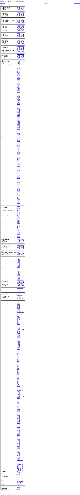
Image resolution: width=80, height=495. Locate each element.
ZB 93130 (18, 415)
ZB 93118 (18, 405)
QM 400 (18, 377)
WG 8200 (18, 395)
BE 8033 (18, 122)
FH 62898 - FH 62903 (20, 245)
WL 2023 (18, 487)
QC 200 (18, 358)
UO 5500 (18, 386)
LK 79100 (18, 328)
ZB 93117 (18, 404)
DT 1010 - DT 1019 (20, 314)
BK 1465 (18, 220)
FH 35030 (18, 279)
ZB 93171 (18, 435)
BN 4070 (18, 156)
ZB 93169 (18, 433)
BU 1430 (18, 195)
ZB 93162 (18, 427)
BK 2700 (18, 237)
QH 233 (18, 371)
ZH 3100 (18, 456)
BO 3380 (18, 176)
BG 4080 (18, 149)
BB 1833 (18, 90)
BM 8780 (18, 153)
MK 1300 (18, 343)
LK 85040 (18, 332)
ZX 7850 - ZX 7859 (20, 467)
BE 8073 (18, 124)
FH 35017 (18, 271)
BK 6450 (18, 213)
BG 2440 (18, 139)
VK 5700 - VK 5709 (20, 298)
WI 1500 (18, 297)
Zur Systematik (2, 3)
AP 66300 (18, 305)
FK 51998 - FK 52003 (20, 14)
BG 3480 (18, 143)
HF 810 (18, 323)
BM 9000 (18, 154)
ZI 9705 (18, 296)
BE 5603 (18, 108)
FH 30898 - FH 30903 (20, 253)
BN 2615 (18, 232)
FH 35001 (18, 259)
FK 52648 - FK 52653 (20, 25)
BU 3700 (18, 196)
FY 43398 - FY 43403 (20, 9)
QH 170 (18, 370)
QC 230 (18, 361)
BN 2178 (18, 225)
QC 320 (18, 364)
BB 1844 (18, 100)
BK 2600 (18, 236)
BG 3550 (18, 145)
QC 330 (18, 366)
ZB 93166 (18, 431)
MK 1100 (18, 342)
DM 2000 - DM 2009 (20, 312)
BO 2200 (18, 172)
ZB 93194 (18, 453)
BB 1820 (18, 222)
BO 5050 (18, 188)
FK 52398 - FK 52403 (20, 21)
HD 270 (18, 320)
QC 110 (18, 353)
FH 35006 (18, 264)
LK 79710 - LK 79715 (20, 329)
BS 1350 (18, 193)
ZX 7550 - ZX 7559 (20, 464)
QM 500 (18, 378)
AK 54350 (18, 69)
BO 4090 (18, 178)
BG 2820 (18, 142)
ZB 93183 (18, 445)
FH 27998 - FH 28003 (20, 58)
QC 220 (18, 360)
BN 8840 (18, 169)
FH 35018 (18, 272)
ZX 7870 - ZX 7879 (20, 469)
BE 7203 (18, 114)
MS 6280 (18, 479)
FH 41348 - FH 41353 (20, 284)
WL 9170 (18, 255)
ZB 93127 (18, 413)
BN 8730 (18, 168)
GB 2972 (18, 318)
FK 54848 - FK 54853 (20, 299)
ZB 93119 (18, 406)
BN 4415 (18, 157)
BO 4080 (18, 177)
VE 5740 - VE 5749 (20, 389)
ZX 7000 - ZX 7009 (20, 460)
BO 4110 (18, 68)
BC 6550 (18, 103)
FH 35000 (18, 258)
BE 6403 (18, 112)
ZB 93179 (18, 441)
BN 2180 (18, 226)
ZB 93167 (18, 432)
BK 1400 (18, 219)
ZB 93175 (18, 437)
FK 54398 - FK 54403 (20, 249)
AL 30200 (18, 221)
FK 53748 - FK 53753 (20, 47)
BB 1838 (18, 94)
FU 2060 (18, 317)
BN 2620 (18, 233)
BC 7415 (18, 211)
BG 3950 (18, 148)
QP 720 (18, 382)
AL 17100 (18, 303)
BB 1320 (18, 80)
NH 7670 (18, 50)
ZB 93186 (18, 447)
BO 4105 (18, 180)
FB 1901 (18, 315)
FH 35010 (18, 267)
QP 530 (18, 380)
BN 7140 (18, 162)
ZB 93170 (18, 434)
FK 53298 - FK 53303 (20, 37)
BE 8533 (18, 483)
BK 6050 (18, 152)
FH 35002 (18, 260)
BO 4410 (18, 183)
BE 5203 (18, 105)
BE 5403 (18, 106)
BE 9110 (18, 472)
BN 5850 (18, 160)
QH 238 (18, 372)
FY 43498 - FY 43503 (20, 8)
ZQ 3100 (18, 459)
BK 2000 (18, 212)
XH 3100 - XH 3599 (20, 481)
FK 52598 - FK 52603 (20, 23)
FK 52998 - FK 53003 (20, 30)
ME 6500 (18, 341)
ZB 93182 (18, 444)
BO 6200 (18, 191)
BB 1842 (18, 98)
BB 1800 (18, 86)
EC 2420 (18, 199)
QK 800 (18, 373)
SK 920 (18, 384)
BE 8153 (18, 127)
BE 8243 (18, 129)
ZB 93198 (18, 454)
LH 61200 (18, 327)
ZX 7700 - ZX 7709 (20, 466)
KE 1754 (18, 324)
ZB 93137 (18, 418)
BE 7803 (18, 120)
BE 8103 (18, 126)
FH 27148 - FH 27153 (20, 285)
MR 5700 (18, 344)
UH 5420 (18, 385)
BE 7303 (18, 116)
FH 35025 (18, 278)
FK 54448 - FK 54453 (20, 251)
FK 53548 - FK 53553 (20, 42)
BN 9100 (18, 170)
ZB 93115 (18, 402)
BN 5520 (18, 158)
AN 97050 (18, 72)
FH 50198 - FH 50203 (20, 239)
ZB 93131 (18, 416)
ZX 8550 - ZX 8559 (20, 470)
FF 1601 (18, 200)
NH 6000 (18, 474)
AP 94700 (18, 308)
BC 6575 (18, 104)
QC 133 (18, 356)
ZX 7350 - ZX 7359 (20, 462)
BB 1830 (18, 87)
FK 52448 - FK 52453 (20, 22)
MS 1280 (18, 349)
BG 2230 (18, 137)
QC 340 (18, 367)
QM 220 (18, 376)
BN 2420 (18, 230)
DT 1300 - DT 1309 (20, 478)
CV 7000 (18, 310)
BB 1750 (18, 209)
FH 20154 (18, 62)
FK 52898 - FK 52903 (20, 27)
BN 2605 (18, 231)
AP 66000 (18, 304)
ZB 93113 (18, 400)
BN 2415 (18, 229)
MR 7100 (18, 348)
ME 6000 (18, 340)
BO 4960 (18, 187)
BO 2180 (18, 171)
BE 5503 (18, 107)
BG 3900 (18, 147)
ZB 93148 (18, 421)
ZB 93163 (18, 428)
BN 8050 (18, 163)
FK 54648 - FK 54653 (20, 254)
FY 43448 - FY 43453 (20, 7)
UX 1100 (18, 388)
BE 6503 (18, 113)
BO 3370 (18, 175)
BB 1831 (18, 88)
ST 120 (18, 294)
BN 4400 (18, 216)
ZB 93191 (18, 450)
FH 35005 (18, 263)
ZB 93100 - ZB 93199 (20, 396)
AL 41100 (18, 208)
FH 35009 (18, 266)
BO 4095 (18, 179)
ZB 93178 (18, 440)
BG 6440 (18, 151)
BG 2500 (18, 140)
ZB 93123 (18, 410)
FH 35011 (18, 268)
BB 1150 (18, 75)
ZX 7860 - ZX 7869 (20, 468)
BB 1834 (18, 91)
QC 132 (18, 355)
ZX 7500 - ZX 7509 (20, 463)
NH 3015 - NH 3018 (20, 283)
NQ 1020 (18, 351)
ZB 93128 (18, 414)
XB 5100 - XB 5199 (20, 480)
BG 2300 (18, 138)
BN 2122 (18, 224)
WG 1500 (18, 394)
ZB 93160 (18, 425)
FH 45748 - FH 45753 (20, 57)
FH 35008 (18, 265)
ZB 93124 (18, 411)
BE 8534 (18, 484)
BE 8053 (18, 123)
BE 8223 (18, 128)
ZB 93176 (18, 438)
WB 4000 (18, 391)
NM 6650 (18, 252)
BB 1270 (18, 76)
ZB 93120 (18, 407)
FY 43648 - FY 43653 (20, 54)
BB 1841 (18, 97)
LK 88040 (18, 333)
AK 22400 (18, 471)
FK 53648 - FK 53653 (20, 43)
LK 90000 (18, 335)
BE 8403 (18, 132)
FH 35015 (18, 269)
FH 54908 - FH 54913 (20, 242)
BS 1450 (18, 194)
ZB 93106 (18, 397)
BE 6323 (18, 110)
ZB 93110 (18, 399)
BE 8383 (18, 131)
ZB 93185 (18, 446)
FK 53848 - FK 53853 (20, 51)
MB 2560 (18, 337)
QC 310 (18, 363)
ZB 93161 (18, 426)
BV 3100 (18, 197)
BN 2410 (18, 228)
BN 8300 (18, 165)
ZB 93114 (18, 401)
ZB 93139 (18, 419)
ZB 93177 (18, 439)
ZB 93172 (18, 436)
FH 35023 (18, 275)
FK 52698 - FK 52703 (20, 26)
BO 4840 (18, 186)
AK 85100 (18, 302)
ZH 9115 (18, 457)
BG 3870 (18, 146)
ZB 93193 (18, 452)
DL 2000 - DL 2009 (20, 311)
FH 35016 (18, 270)
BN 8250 (18, 164)
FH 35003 (18, 261)
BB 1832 (18, 89)
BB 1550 (18, 83)
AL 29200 (18, 223)
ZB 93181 (18, 443)
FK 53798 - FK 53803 (20, 49)
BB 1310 (18, 79)
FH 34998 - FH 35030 (20, 257)
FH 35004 (18, 262)
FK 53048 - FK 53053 (20, 34)
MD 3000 (18, 339)
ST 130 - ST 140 (19, 295)
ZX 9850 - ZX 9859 (20, 476)
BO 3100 (18, 174)
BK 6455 (18, 214)
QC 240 (18, 362)
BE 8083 (18, 125)
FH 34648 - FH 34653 (20, 282)
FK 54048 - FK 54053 (20, 61)
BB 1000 (18, 73)
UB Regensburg (77, 3)
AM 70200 (18, 70)
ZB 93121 (18, 408)
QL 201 (18, 374)
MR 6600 (18, 347)
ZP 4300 (18, 488)
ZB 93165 (18, 430)
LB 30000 (18, 325)
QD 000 (18, 368)
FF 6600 (18, 201)
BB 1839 (18, 95)
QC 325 (18, 365)
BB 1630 (18, 85)
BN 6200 (18, 161)
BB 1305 (18, 78)
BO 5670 (18, 189)
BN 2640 (18, 234)
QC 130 (18, 354)
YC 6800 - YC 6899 (20, 482)
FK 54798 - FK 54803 (20, 281)
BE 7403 (18, 117)
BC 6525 (18, 102)
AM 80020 (18, 210)
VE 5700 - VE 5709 (20, 290)
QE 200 (18, 369)
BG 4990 (18, 150)
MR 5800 (18, 345)
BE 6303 (18, 109)
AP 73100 (18, 306)
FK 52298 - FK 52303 (20, 20)
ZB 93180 (18, 442)
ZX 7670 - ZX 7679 (20, 465)
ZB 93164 (18, 429)
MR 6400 (18, 346)
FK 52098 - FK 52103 (20, 19)
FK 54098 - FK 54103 (20, 64)
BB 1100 (18, 74)
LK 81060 (18, 330)
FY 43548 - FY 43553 (20, 10)
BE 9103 (18, 134)
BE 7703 (18, 119)
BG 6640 (18, 207)
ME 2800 (18, 63)
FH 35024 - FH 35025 (20, 276)
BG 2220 (18, 136)
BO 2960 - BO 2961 (20, 28)
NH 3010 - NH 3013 (20, 280)
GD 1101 (18, 319)
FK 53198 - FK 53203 (20, 36)
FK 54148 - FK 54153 (20, 246)
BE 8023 (18, 121)
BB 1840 (18, 96)
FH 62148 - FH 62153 (20, 240)
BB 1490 (18, 67)
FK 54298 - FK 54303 (20, 248)
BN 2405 (18, 227)
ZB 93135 (18, 417)
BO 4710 (18, 185)
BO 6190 (18, 190)
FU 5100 (18, 202)
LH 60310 (18, 326)
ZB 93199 (18, 455)
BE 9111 (18, 473)
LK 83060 (18, 331)
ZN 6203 (18, 458)
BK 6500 (18, 215)
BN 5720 (18, 159)
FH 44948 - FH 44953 (20, 12)
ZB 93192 (18, 451)
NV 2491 (18, 33)
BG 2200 (18, 135)
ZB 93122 (18, 409)
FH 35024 (18, 277)
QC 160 (18, 357)
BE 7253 (18, 115)
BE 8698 (18, 133)
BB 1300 (18, 77)
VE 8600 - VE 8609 (20, 390)
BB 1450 (18, 82)
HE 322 (18, 321)
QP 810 (18, 383)
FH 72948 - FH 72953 (20, 241)
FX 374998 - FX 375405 (21, 35)
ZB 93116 (18, 403)
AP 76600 (18, 307)
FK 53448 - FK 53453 (20, 40)
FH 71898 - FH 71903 (20, 48)
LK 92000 (18, 336)
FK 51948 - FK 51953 (20, 13)
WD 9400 (18, 393)
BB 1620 (18, 84)
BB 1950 (18, 101)
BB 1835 (18, 92)
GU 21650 (18, 203)
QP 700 (18, 381)
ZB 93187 (18, 448)
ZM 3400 (18, 489)
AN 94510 (18, 71)
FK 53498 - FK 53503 (20, 41)
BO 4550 (18, 184)
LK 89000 (18, 334)
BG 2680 (18, 141)
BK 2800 (18, 238)
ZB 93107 (18, 398)
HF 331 (18, 322)
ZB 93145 (18, 420)
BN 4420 (18, 218)
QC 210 (18, 359)
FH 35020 (18, 274)
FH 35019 (18, 273)
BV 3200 (18, 198)
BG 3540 (18, 144)
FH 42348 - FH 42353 (20, 55)
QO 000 (18, 379)
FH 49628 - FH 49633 (20, 46)
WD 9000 (18, 392)
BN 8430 (18, 166)
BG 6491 (18, 206)
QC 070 (18, 352)
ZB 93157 (18, 423)
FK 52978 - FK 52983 (20, 29)
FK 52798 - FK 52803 (20, 15)
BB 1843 (18, 99)
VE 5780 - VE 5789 (20, 291)
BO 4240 (18, 182)
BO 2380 (18, 173)
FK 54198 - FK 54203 (20, 247)
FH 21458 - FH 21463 (20, 56)
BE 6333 (18, 111)
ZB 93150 (18, 422)
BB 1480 (18, 66)
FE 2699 (18, 316)
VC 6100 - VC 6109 (20, 288)
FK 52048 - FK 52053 (20, 16)
